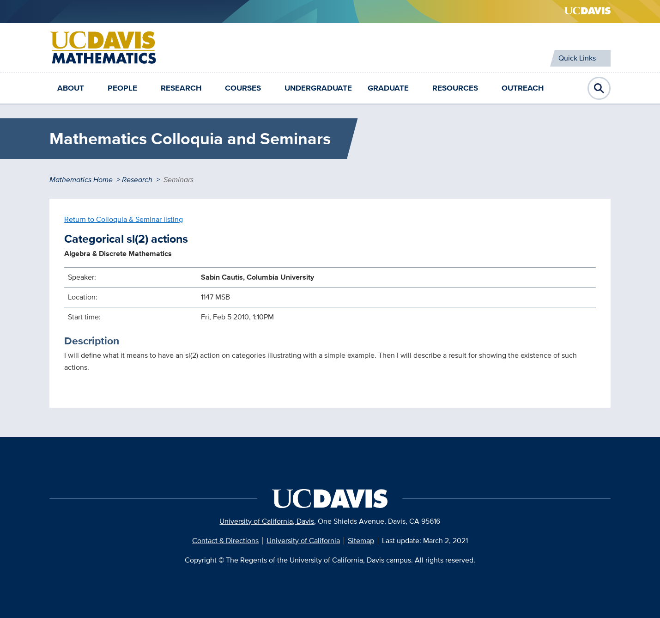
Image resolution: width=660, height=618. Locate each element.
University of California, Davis (266, 521)
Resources (455, 88)
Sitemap (361, 540)
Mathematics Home (81, 179)
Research (181, 88)
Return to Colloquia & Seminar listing (123, 219)
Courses (243, 88)
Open (599, 88)
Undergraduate (318, 88)
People (122, 88)
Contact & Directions (225, 540)
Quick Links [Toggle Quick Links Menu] (577, 58)
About (70, 88)
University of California (303, 540)
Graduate (388, 88)
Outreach (523, 88)
